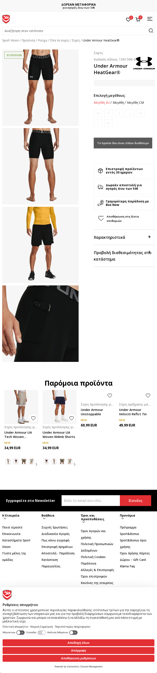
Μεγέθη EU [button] (102, 102)
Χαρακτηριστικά (122, 237)
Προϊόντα (28, 40)
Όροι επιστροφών (94, 576)
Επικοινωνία (11, 534)
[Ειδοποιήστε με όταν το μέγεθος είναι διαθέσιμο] (98, 113)
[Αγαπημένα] (128, 19)
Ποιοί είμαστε (12, 527)
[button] (78, 31)
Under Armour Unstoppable (92, 411)
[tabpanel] (40, 87)
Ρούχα (42, 40)
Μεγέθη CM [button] (135, 102)
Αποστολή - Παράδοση (58, 553)
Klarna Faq (127, 566)
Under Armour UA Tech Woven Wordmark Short (18, 434)
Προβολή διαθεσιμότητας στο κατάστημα (122, 255)
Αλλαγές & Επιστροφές (97, 570)
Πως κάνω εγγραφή (55, 540)
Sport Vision (10, 40)
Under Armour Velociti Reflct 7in (133, 411)
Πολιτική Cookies (93, 557)
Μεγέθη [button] (118, 102)
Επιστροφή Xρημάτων (57, 547)
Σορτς (76, 40)
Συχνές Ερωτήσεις (54, 527)
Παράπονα (88, 563)
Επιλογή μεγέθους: (109, 95)
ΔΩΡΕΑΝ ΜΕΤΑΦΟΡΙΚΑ (78, 4)
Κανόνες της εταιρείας (97, 583)
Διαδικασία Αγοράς (55, 534)
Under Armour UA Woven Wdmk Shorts (59, 434)
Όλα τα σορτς (59, 40)
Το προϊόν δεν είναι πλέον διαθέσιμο (123, 143)
